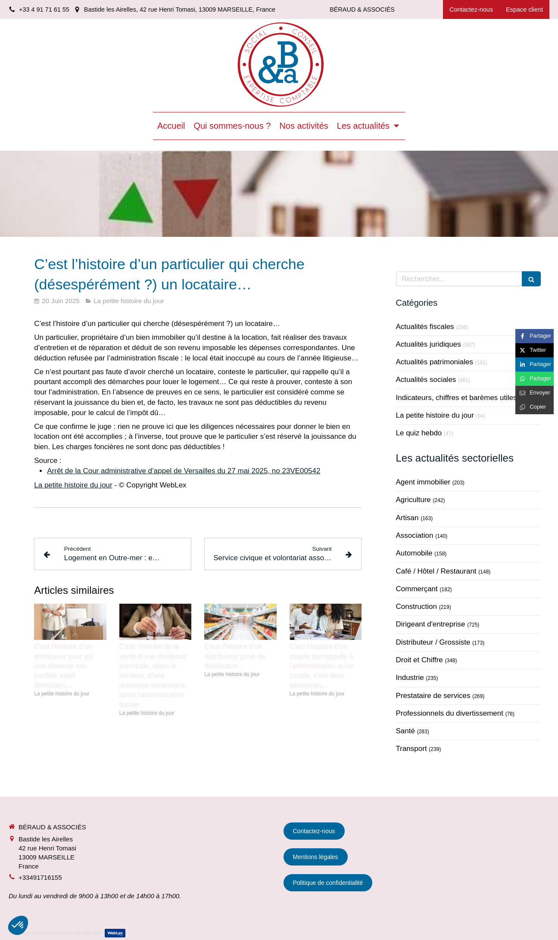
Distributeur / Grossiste (433, 642)
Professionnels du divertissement (449, 713)
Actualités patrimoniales (435, 362)
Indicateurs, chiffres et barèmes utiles (456, 398)
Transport (411, 749)
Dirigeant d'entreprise (430, 624)
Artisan (407, 518)
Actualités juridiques (428, 344)
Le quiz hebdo (419, 433)
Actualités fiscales (425, 327)
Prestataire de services (433, 696)
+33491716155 (40, 877)
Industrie (410, 677)
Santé (405, 731)
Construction (416, 606)
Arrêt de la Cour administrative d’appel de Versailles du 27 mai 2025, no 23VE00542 (183, 471)
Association (414, 535)
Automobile (414, 553)
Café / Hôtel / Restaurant (436, 571)
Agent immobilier (423, 482)
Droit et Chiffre (419, 660)
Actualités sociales (426, 379)
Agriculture (413, 500)
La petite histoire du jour (73, 485)
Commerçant (417, 589)
